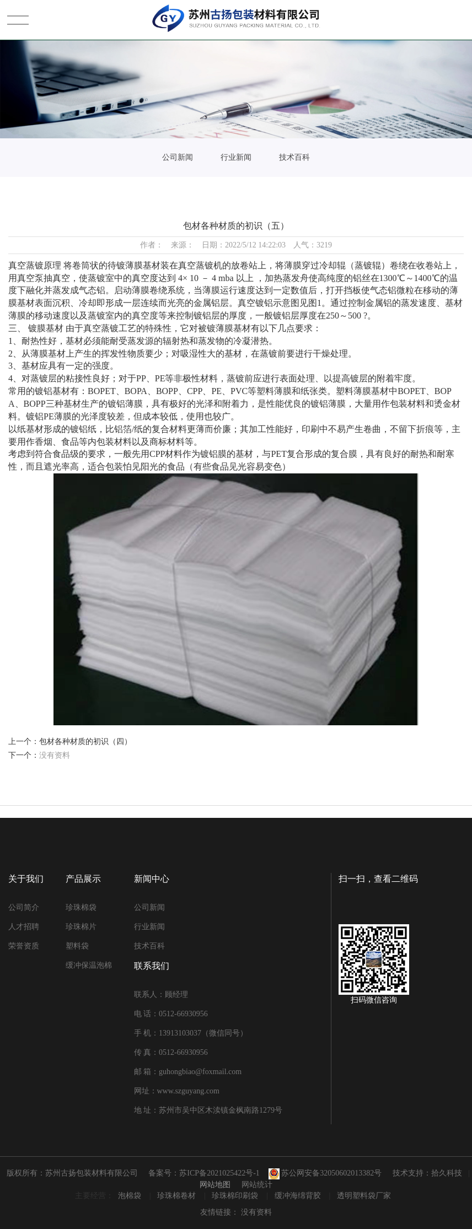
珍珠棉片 (81, 927)
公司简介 (23, 907)
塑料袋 (77, 946)
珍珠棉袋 (81, 907)
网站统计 (257, 1185)
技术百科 (294, 157)
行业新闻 (236, 157)
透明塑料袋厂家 (364, 1196)
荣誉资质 (23, 946)
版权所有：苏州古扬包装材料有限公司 (72, 1173)
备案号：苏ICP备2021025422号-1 (203, 1173)
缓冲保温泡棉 (89, 965)
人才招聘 (23, 927)
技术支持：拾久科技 (427, 1173)
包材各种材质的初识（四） (85, 741)
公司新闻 (177, 157)
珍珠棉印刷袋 (236, 1196)
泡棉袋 (130, 1196)
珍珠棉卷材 (177, 1196)
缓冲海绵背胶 (299, 1196)
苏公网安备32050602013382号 (325, 1173)
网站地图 (215, 1185)
